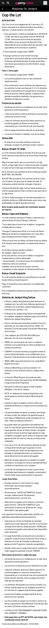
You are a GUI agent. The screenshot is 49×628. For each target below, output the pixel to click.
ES (45, 3)
